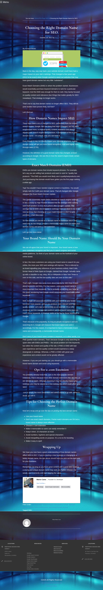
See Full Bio (40, 483)
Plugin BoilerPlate (31, 563)
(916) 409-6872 (8, 561)
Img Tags (29, 567)
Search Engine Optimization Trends (55, 504)
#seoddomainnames (39, 510)
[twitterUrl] (49, 495)
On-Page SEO (37, 504)
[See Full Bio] (45, 483)
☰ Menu (4, 2)
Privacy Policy (51, 586)
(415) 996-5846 (88, 559)
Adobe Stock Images (32, 561)
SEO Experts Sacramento (51, 583)
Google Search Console (33, 555)
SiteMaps (29, 553)
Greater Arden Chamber (33, 568)
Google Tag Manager (32, 559)
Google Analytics (31, 557)
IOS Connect (30, 565)
